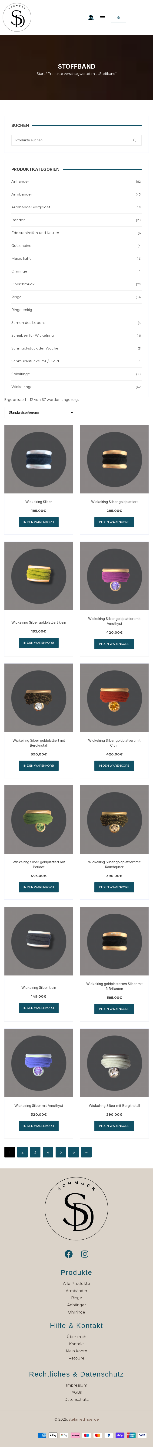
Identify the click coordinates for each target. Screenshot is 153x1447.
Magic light (21, 258)
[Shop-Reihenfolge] (39, 412)
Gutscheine (21, 245)
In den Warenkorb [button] (38, 522)
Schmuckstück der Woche (34, 348)
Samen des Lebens (28, 322)
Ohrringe (19, 271)
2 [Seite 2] (22, 1152)
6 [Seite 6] (74, 1152)
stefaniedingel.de (84, 1419)
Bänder (18, 220)
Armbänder (21, 194)
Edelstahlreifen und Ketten (35, 233)
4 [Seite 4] (48, 1152)
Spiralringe (20, 374)
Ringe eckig (21, 310)
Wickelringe (22, 386)
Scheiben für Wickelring (32, 335)
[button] (102, 17)
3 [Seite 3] (35, 1152)
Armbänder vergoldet (30, 207)
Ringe (16, 297)
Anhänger (20, 181)
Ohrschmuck (22, 284)
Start (41, 74)
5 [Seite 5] (61, 1152)
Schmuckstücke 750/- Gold (35, 361)
